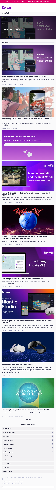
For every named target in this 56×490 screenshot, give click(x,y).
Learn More (46, 1)
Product (6, 481)
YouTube (3, 483)
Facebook (8, 483)
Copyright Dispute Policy (26, 477)
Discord (21, 481)
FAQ (14, 481)
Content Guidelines (38, 477)
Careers (17, 481)
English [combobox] (28, 486)
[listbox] (52, 7)
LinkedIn (17, 483)
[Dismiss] (54, 1)
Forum (3, 481)
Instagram (13, 483)
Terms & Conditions (10, 477)
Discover (10, 481)
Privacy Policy (18, 477)
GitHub (21, 483)
